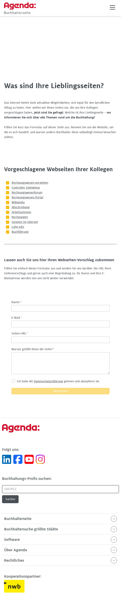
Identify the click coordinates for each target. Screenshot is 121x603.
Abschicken (60, 391)
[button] (112, 7)
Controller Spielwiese (26, 187)
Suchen (10, 499)
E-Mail (16, 317)
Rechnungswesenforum (27, 192)
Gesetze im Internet (25, 222)
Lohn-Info (18, 226)
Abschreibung (21, 207)
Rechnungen (20, 217)
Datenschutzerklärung (48, 381)
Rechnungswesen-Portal (27, 197)
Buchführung (20, 231)
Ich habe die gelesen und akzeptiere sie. (58, 381)
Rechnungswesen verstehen (30, 182)
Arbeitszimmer (21, 212)
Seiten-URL (19, 333)
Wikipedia (18, 202)
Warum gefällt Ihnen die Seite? (32, 349)
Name (16, 302)
